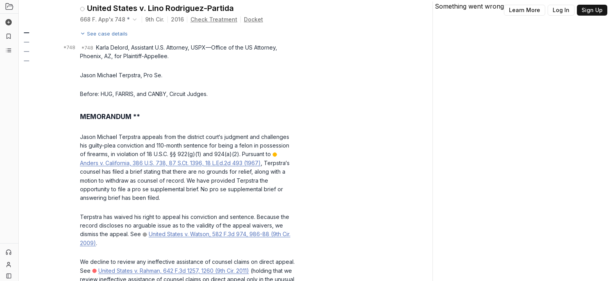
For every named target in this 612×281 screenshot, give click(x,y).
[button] (26, 32)
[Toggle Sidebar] (18, 140)
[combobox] (109, 19)
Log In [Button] (561, 10)
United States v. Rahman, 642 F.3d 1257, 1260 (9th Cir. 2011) (173, 270)
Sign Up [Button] (592, 10)
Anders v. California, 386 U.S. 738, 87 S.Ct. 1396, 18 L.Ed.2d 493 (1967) (170, 163)
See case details (104, 33)
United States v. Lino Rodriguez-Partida (160, 8)
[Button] (9, 276)
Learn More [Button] (524, 10)
